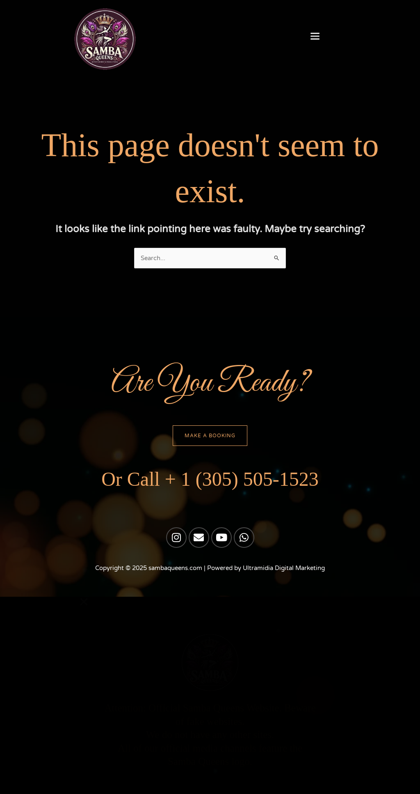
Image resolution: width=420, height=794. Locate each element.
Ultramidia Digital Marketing (284, 568)
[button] (315, 37)
